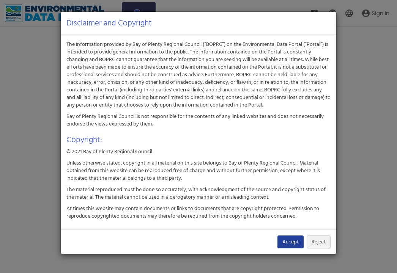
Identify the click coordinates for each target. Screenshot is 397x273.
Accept (290, 242)
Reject (319, 242)
